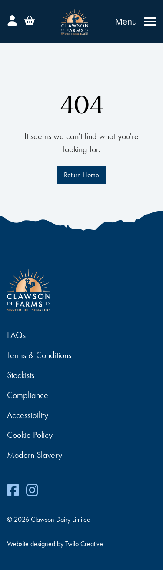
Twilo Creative (84, 544)
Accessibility (27, 415)
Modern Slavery (34, 455)
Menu (126, 22)
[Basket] (29, 19)
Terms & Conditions (39, 355)
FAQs (16, 335)
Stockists (20, 375)
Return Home (81, 175)
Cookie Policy (30, 435)
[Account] (12, 19)
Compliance (27, 395)
